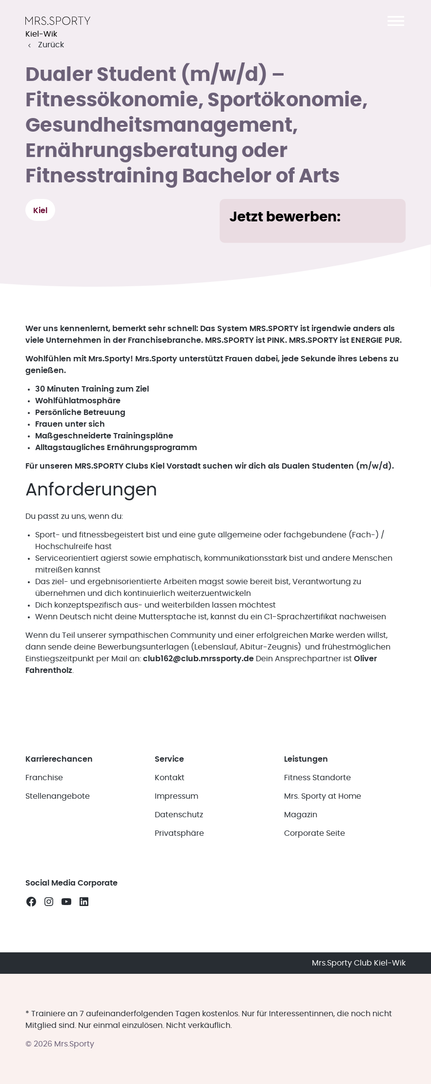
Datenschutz (179, 815)
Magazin (300, 815)
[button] (396, 21)
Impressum (176, 796)
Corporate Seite (314, 833)
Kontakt (170, 778)
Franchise (44, 778)
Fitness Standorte (317, 778)
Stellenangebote (57, 796)
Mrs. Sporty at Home (322, 796)
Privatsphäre (179, 833)
